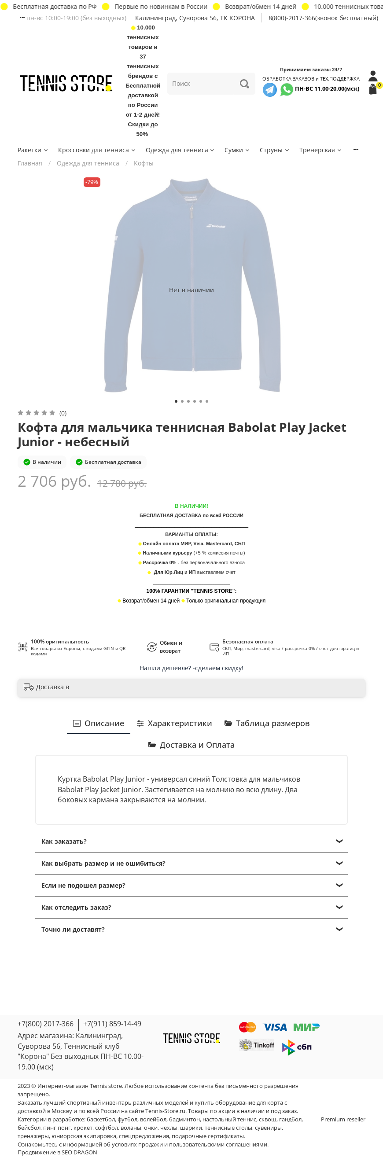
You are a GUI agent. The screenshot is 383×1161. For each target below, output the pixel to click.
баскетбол (101, 1119)
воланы (131, 1128)
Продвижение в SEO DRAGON (57, 1152)
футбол (127, 1119)
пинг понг (57, 1128)
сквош (267, 1119)
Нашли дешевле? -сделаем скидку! (191, 668)
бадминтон (184, 1119)
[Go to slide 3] (188, 401)
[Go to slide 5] (200, 401)
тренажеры (33, 1136)
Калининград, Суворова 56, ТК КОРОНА (195, 18)
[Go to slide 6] (207, 401)
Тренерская (320, 150)
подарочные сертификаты (208, 1136)
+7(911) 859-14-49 (112, 1024)
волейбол (153, 1119)
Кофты (144, 163)
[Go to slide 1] (176, 401)
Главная (30, 163)
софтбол (106, 1128)
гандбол (290, 1119)
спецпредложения (144, 1136)
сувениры (268, 1128)
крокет (83, 1128)
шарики (191, 1128)
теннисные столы (228, 1128)
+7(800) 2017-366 (46, 1024)
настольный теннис (229, 1119)
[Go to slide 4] (194, 401)
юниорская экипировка (84, 1136)
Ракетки (33, 150)
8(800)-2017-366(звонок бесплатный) (323, 18)
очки (151, 1128)
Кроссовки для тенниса (97, 150)
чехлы (168, 1128)
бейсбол (29, 1128)
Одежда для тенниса (181, 150)
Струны (275, 150)
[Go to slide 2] (182, 401)
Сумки (237, 150)
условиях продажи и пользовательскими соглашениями (189, 1144)
